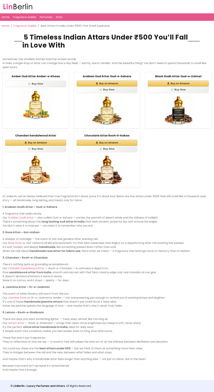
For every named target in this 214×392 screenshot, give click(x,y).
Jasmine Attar (17, 298)
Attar (59, 17)
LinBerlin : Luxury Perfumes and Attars (39, 386)
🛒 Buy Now (35, 83)
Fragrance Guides (24, 17)
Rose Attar (15, 243)
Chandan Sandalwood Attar (35, 135)
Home (6, 17)
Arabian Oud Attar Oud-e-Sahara (107, 76)
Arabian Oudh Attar (21, 218)
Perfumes (46, 17)
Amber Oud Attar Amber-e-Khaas (36, 76)
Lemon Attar (16, 323)
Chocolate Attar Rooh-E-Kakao (107, 135)
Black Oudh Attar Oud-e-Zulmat (178, 76)
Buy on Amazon (107, 83)
